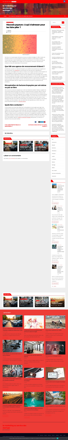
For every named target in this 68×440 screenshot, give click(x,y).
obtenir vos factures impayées (24, 117)
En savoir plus (55, 203)
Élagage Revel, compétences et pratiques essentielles (57, 92)
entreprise (17, 70)
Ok (57, 438)
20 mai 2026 (8, 303)
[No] (66, 438)
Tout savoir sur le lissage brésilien (54, 356)
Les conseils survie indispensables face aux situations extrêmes (57, 43)
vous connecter (12, 158)
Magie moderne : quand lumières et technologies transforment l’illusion (57, 78)
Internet (53, 153)
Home (5, 16)
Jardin (53, 156)
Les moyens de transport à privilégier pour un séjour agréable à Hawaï (60, 249)
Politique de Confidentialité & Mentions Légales (21, 16)
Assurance (54, 142)
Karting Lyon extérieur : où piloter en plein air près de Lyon (58, 101)
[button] (64, 16)
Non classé (54, 170)
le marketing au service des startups (9, 8)
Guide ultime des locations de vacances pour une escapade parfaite (60, 188)
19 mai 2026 (39, 305)
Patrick (60, 305)
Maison (53, 162)
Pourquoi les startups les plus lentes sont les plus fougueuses (58, 130)
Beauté (53, 145)
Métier (53, 167)
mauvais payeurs (22, 101)
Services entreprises (10, 22)
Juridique (54, 159)
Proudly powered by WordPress (8, 436)
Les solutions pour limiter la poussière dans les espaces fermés (58, 120)
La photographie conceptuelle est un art (55, 406)
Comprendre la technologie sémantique (55, 381)
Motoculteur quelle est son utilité (53, 330)
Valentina (9, 30)
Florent (44, 149)
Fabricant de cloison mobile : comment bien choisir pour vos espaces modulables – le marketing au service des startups (58, 117)
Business (54, 147)
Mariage (53, 164)
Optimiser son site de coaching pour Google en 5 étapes (57, 67)
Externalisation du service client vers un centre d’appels (26, 148)
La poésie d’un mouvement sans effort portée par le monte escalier (58, 72)
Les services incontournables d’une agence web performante (57, 62)
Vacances (54, 176)
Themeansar (22, 436)
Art (52, 139)
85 (54, 286)
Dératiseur (54, 150)
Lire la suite (5, 337)
